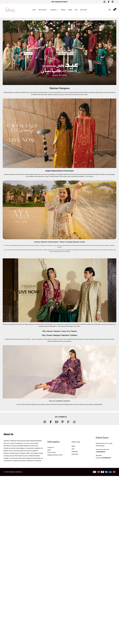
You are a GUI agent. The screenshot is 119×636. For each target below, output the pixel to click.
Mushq (84, 174)
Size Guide (83, 9)
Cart (73, 449)
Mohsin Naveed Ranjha (67, 249)
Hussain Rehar (78, 174)
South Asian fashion (42, 94)
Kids (76, 9)
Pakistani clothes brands (19, 245)
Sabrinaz (113, 245)
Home (34, 9)
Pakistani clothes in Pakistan (86, 404)
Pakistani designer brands (76, 92)
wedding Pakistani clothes (33, 249)
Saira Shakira (102, 174)
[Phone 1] (68, 421)
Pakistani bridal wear (22, 249)
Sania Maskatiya (52, 174)
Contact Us (50, 447)
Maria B (63, 9)
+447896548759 (100, 452)
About (49, 450)
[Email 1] (56, 421)
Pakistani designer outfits (56, 176)
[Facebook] (108, 2)
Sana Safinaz (60, 249)
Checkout (75, 451)
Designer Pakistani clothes (11, 339)
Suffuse (97, 92)
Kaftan (70, 9)
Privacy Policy (51, 452)
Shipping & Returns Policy (55, 455)
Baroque (101, 92)
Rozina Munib (89, 174)
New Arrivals (43, 10)
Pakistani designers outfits (92, 339)
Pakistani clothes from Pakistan (21, 324)
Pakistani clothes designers (46, 324)
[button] (47, 10)
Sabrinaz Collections (10, 174)
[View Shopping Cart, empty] (114, 9)
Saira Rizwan (96, 174)
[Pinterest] (112, 2)
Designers (54, 10)
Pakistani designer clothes (31, 174)
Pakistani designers (8, 92)
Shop (73, 446)
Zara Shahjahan (59, 174)
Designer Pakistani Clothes (53, 171)
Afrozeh (73, 174)
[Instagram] (104, 2)
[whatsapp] (74, 421)
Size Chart (75, 454)
